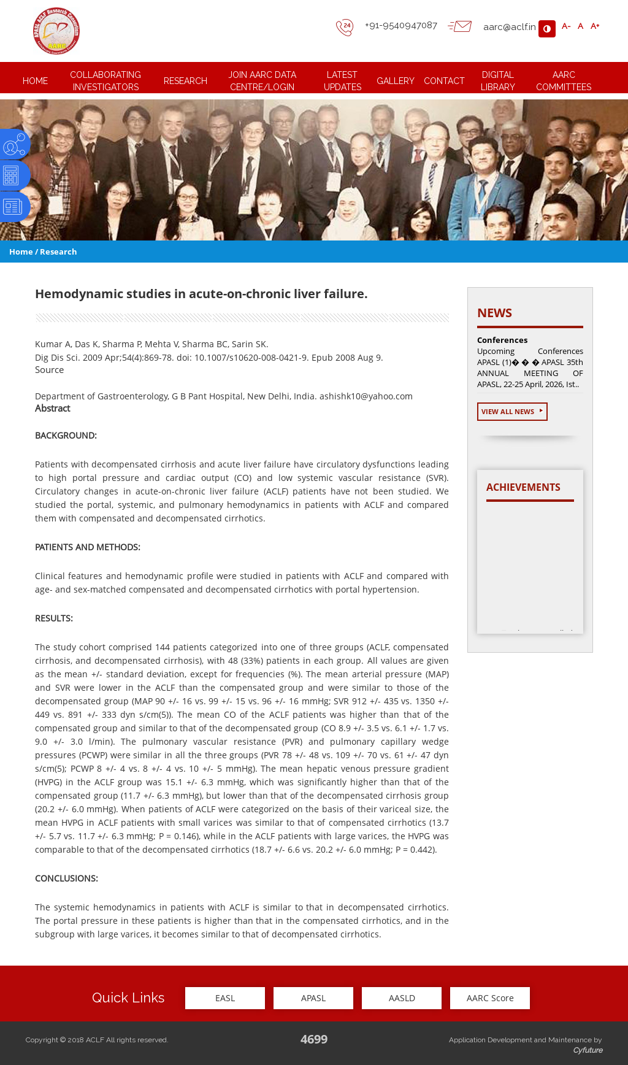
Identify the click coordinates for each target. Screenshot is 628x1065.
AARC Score (490, 998)
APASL (313, 998)
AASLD (402, 998)
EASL (225, 998)
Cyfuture (587, 1050)
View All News (512, 411)
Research (58, 251)
